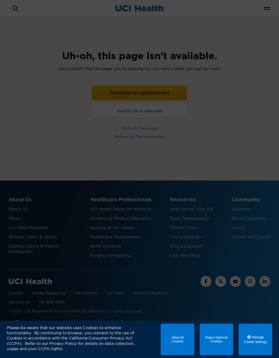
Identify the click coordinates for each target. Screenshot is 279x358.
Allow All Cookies (177, 339)
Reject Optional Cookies (216, 339)
